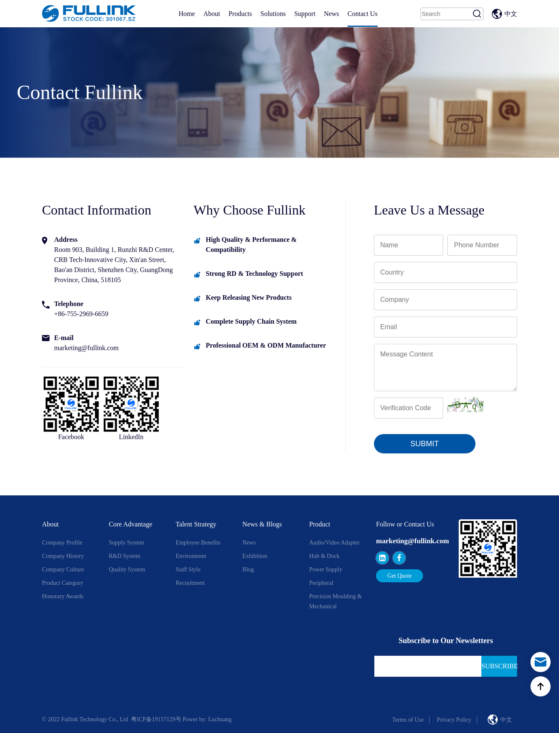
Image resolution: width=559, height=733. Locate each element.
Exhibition (255, 556)
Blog (248, 569)
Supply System (126, 542)
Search (477, 14)
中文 (510, 13)
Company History (63, 556)
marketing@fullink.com (412, 541)
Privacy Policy (454, 720)
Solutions (272, 13)
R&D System (124, 556)
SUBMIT (424, 444)
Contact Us (362, 13)
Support (305, 13)
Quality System (127, 569)
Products (240, 13)
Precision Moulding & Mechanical (335, 601)
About (211, 13)
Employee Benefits (197, 542)
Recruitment (189, 583)
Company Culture (63, 569)
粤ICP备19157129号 (156, 719)
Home (186, 13)
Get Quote (399, 576)
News (331, 13)
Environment (190, 556)
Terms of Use (407, 720)
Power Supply (325, 569)
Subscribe (499, 666)
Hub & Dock (324, 556)
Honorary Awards (63, 596)
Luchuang (220, 719)
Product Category (62, 583)
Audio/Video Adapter (334, 542)
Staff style (187, 569)
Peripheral (321, 583)
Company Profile (62, 542)
